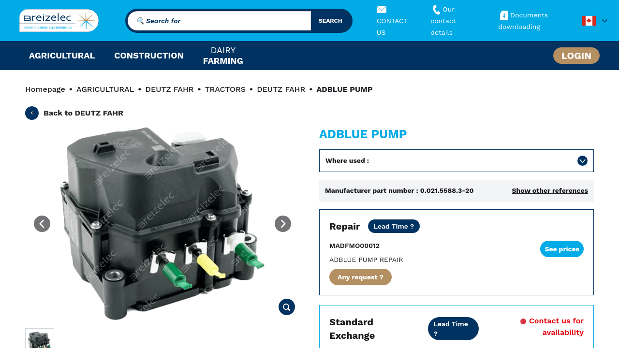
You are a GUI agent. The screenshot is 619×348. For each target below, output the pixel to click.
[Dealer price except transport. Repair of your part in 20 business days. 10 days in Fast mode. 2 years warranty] (394, 226)
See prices (562, 249)
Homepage (45, 89)
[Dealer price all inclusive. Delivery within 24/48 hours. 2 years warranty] (453, 328)
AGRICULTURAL (105, 89)
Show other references (550, 190)
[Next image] (283, 224)
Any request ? (360, 277)
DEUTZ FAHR (169, 89)
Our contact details (443, 20)
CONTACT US (392, 20)
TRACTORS (225, 89)
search (330, 20)
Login (576, 55)
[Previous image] (42, 224)
